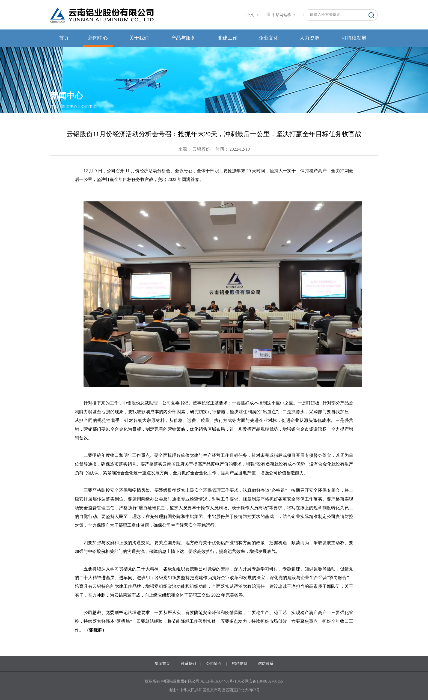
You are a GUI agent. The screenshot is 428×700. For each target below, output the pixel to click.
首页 (64, 38)
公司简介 (214, 664)
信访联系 (265, 664)
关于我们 (139, 38)
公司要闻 (89, 107)
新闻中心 (98, 38)
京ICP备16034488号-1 (218, 681)
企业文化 (268, 38)
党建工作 (227, 38)
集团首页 (162, 664)
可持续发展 (354, 38)
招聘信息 (239, 664)
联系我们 (188, 664)
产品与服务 (183, 38)
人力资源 (309, 38)
